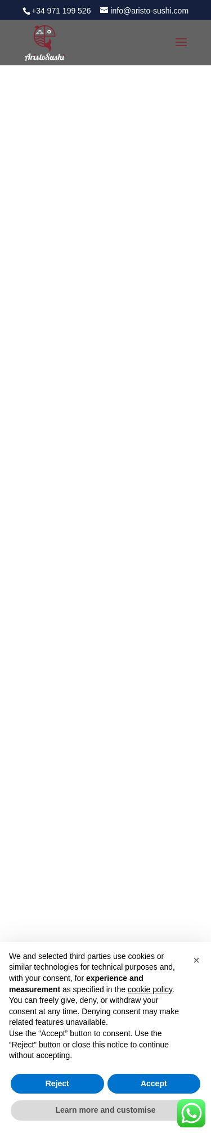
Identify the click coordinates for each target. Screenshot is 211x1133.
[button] (196, 960)
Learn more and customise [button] (105, 1109)
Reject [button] (57, 1083)
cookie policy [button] (150, 989)
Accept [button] (154, 1083)
